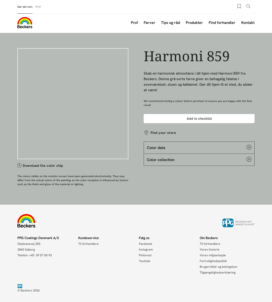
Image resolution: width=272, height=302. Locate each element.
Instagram (146, 249)
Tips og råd (170, 22)
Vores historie (209, 249)
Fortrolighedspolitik (213, 261)
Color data (199, 147)
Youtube (144, 261)
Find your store (163, 132)
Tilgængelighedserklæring (217, 272)
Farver (149, 22)
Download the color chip (43, 165)
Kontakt (248, 22)
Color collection (199, 159)
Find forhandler (222, 22)
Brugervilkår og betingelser (219, 267)
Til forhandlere (88, 244)
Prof (38, 6)
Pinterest (145, 255)
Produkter (194, 22)
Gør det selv (25, 6)
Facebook (145, 244)
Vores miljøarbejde (213, 255)
